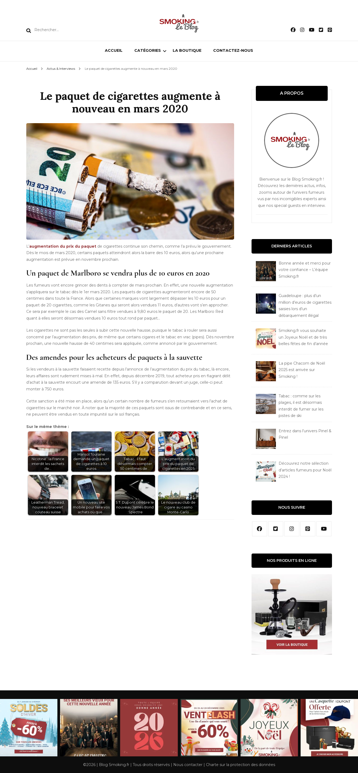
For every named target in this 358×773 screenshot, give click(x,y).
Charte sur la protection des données (240, 764)
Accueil (114, 50)
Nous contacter (187, 764)
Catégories (147, 50)
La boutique (187, 50)
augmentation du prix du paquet (62, 246)
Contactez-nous (233, 50)
